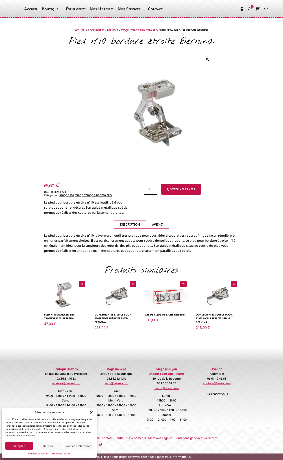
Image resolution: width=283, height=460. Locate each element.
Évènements (76, 8)
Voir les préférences (78, 446)
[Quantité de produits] (150, 189)
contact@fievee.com (217, 383)
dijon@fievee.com (166, 388)
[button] (91, 412)
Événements (137, 438)
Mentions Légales (61, 453)
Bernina (112, 30)
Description (130, 224)
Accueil (31, 8)
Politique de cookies (38, 453)
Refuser (48, 446)
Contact (155, 8)
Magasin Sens (116, 369)
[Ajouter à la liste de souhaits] (82, 284)
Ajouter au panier (181, 189)
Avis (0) (157, 224)
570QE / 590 (66, 195)
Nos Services (129, 8)
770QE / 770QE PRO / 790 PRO (139, 30)
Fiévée (107, 457)
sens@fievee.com (116, 383)
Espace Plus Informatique (172, 457)
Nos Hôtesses (102, 8)
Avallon (216, 369)
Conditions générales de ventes (196, 438)
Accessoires (96, 30)
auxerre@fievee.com (66, 383)
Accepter (19, 446)
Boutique (50, 8)
